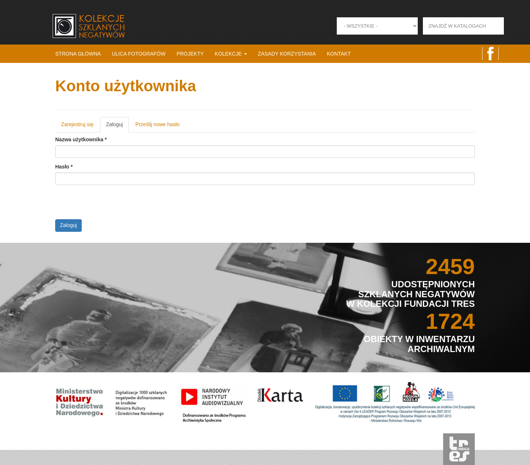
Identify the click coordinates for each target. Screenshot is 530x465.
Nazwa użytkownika (81, 139)
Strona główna (78, 54)
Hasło (64, 167)
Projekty (190, 54)
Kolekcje (231, 54)
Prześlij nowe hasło (157, 124)
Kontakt (339, 54)
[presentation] (111, 205)
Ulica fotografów (139, 54)
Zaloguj (117, 126)
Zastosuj (512, 26)
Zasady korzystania (287, 54)
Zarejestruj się (77, 124)
